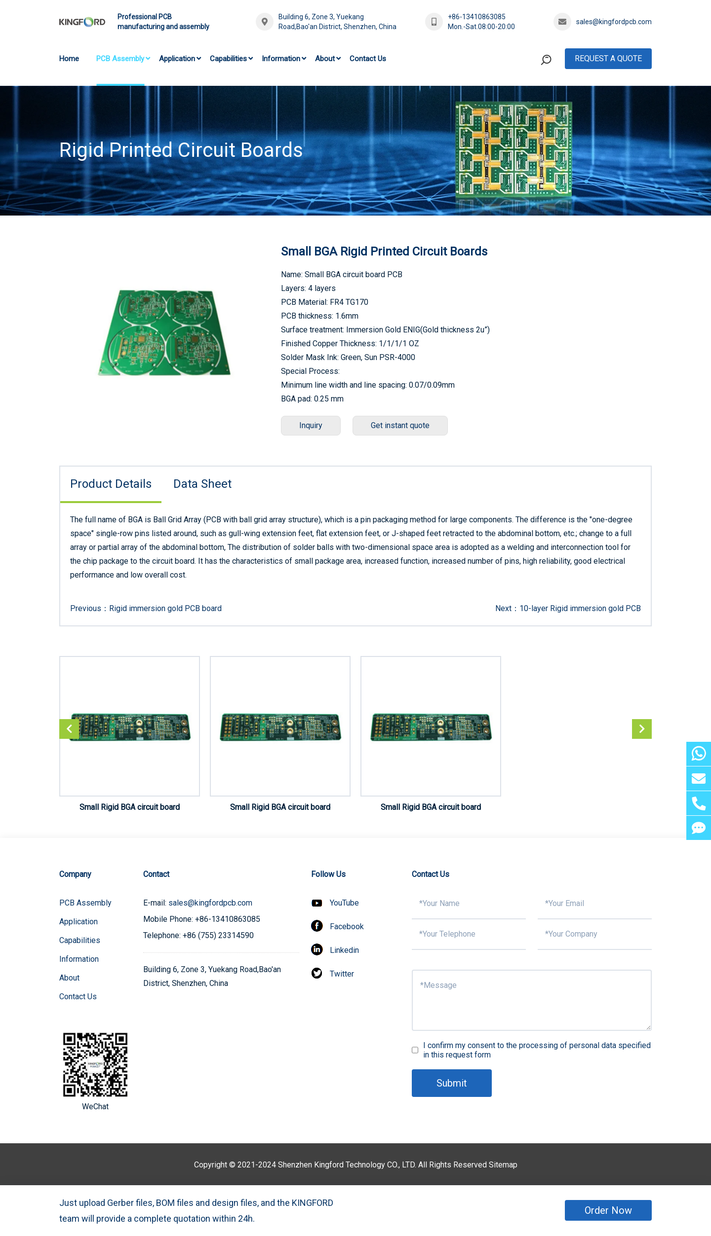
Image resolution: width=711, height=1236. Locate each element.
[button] (642, 729)
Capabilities (228, 58)
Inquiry (310, 425)
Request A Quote (608, 58)
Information (281, 58)
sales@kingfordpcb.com (614, 22)
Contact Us (368, 58)
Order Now (608, 1210)
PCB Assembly (120, 58)
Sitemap (503, 1164)
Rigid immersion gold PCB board (165, 608)
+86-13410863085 (477, 17)
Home (69, 58)
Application (177, 58)
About (325, 58)
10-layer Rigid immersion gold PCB (580, 608)
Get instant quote (400, 425)
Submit (451, 1083)
